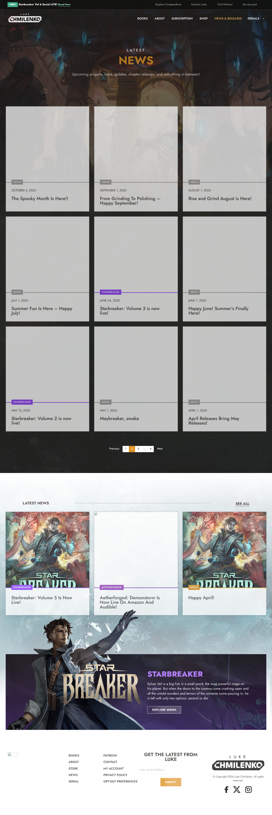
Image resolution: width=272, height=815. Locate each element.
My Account (250, 4)
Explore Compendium (168, 4)
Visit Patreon (225, 4)
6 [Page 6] (151, 450)
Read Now (64, 4)
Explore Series (165, 720)
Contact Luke (199, 4)
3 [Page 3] (138, 450)
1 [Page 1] (125, 450)
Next (161, 450)
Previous (113, 450)
